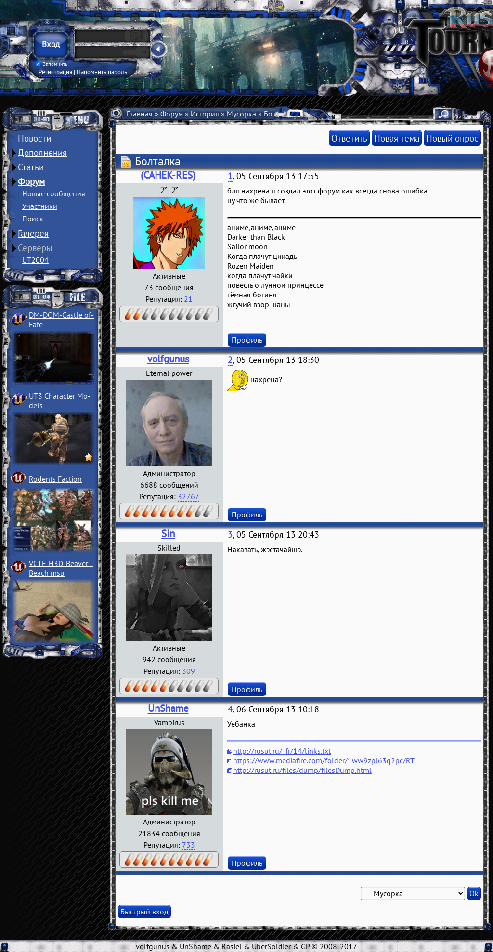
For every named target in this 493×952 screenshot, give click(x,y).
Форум (31, 181)
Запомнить (51, 64)
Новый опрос (452, 138)
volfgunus (168, 358)
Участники (39, 206)
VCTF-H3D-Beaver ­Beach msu (61, 568)
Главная (140, 113)
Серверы (35, 248)
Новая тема (396, 138)
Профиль (247, 340)
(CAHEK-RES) (168, 174)
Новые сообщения (53, 193)
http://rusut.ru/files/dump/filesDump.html (302, 770)
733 (188, 844)
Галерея (33, 233)
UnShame (168, 708)
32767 (188, 496)
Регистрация (55, 71)
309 (188, 671)
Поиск (32, 218)
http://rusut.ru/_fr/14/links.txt (282, 751)
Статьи (31, 167)
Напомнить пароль (102, 71)
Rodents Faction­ (55, 479)
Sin (168, 533)
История (205, 113)
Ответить (349, 138)
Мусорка (241, 113)
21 (188, 299)
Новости (34, 138)
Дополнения (42, 152)
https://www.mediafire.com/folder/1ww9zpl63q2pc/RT (324, 760)
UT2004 (35, 260)
